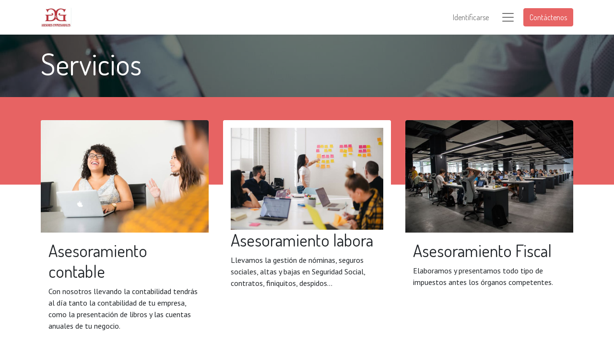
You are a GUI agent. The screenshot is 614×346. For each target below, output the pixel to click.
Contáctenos (548, 17)
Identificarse (471, 17)
